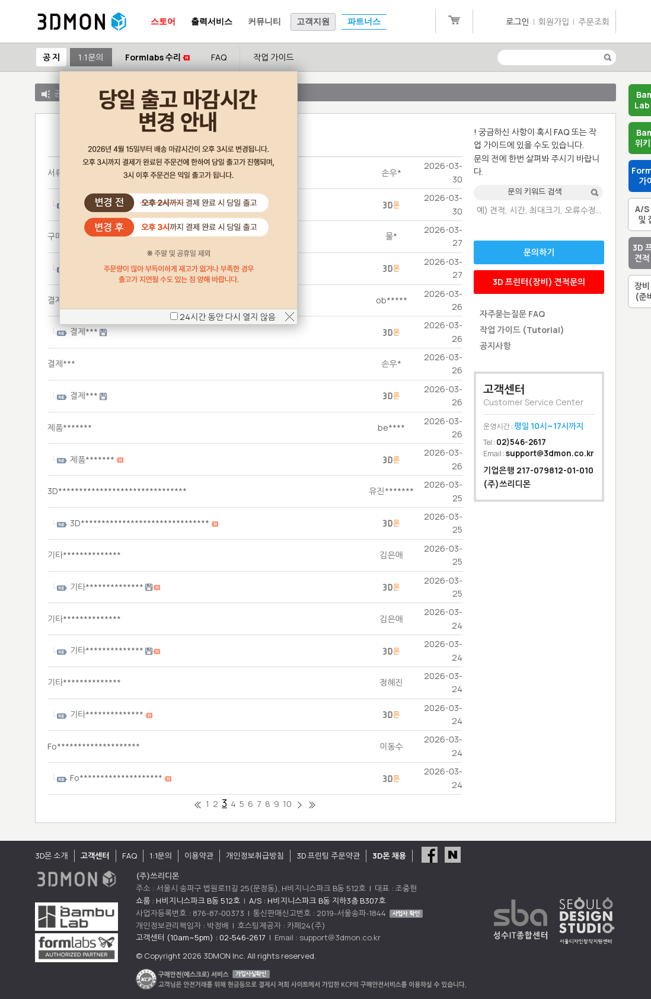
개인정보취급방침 (255, 855)
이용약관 (198, 855)
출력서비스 (211, 21)
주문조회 (593, 21)
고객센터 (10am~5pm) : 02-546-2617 (201, 937)
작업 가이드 (273, 57)
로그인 (517, 21)
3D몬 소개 (51, 855)
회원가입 (554, 21)
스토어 (163, 21)
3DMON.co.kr (82, 22)
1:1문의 (90, 57)
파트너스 (364, 21)
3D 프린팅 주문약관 (328, 855)
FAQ (218, 57)
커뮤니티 (264, 21)
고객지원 (313, 21)
